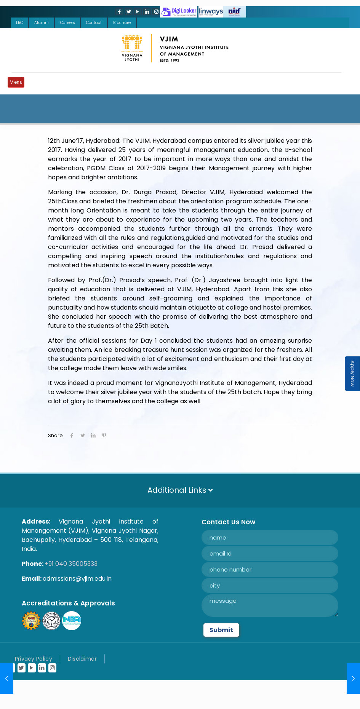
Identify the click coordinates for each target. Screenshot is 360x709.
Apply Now (352, 374)
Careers (67, 23)
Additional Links (180, 490)
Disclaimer (82, 659)
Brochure (122, 23)
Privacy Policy (33, 659)
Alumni (41, 23)
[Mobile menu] (17, 83)
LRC (19, 23)
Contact (94, 23)
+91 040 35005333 (71, 563)
